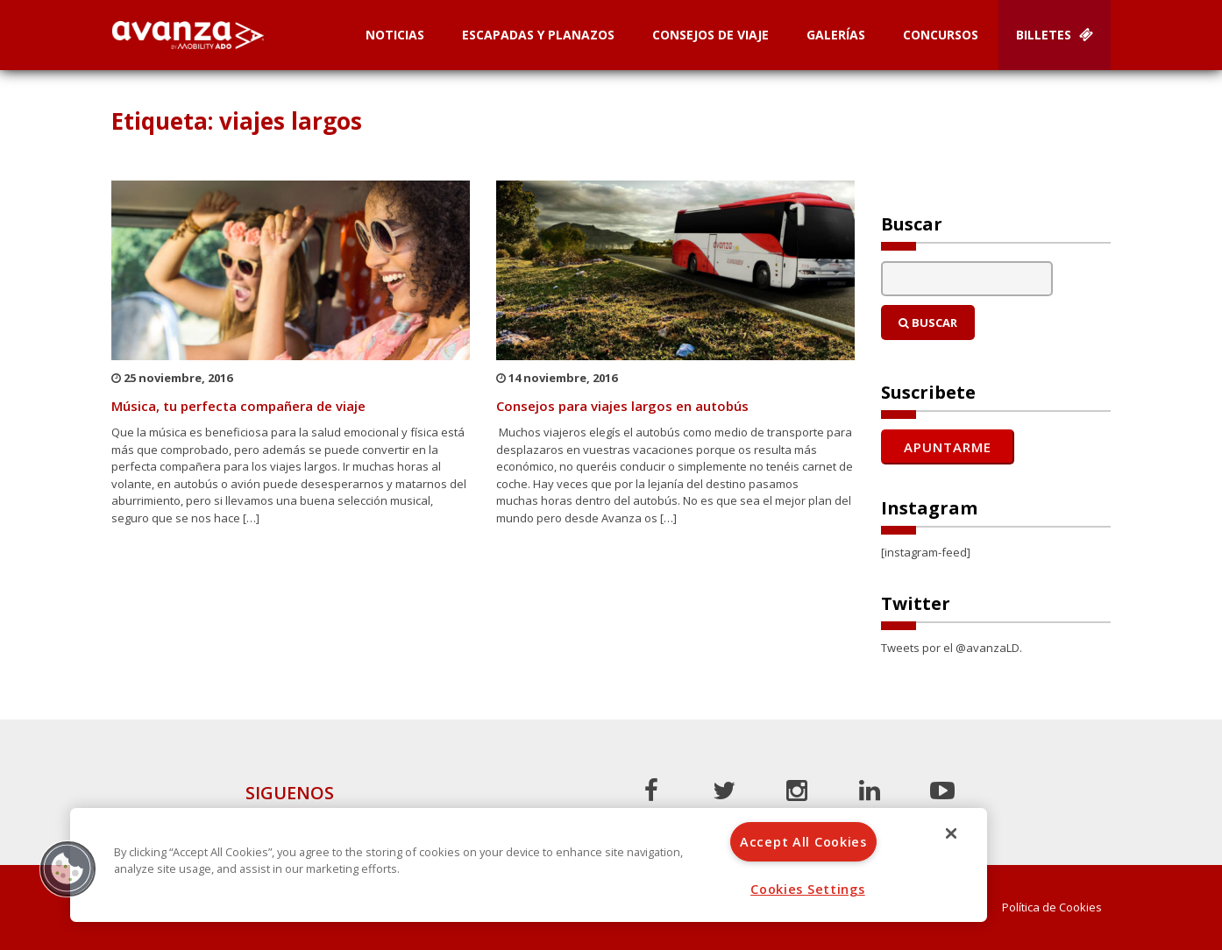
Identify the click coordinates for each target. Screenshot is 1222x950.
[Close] (951, 833)
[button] (67, 868)
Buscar (928, 322)
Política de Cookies (1052, 907)
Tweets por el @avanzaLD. (951, 648)
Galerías (835, 34)
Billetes (1054, 34)
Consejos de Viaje (710, 34)
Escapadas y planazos (538, 34)
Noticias (395, 34)
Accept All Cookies (803, 841)
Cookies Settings (807, 889)
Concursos (940, 34)
